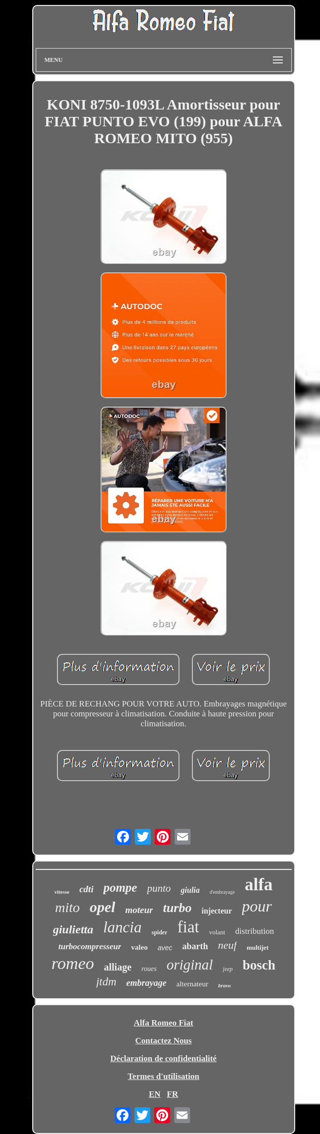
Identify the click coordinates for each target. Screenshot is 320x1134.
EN (155, 1094)
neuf (227, 945)
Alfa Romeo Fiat (163, 1022)
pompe (120, 887)
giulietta (73, 929)
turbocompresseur (90, 946)
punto (159, 888)
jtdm (106, 981)
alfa (258, 884)
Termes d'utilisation (163, 1076)
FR (172, 1094)
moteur (139, 910)
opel (103, 907)
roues (149, 968)
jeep (228, 969)
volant (217, 932)
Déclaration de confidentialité (163, 1058)
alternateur (192, 984)
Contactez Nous (163, 1040)
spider (159, 932)
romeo (73, 963)
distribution (254, 931)
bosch (259, 965)
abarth (195, 946)
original (190, 964)
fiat (188, 927)
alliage (117, 967)
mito (67, 907)
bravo (224, 985)
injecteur (216, 911)
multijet (257, 947)
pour (257, 906)
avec (165, 948)
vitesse (61, 892)
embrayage (147, 983)
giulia (190, 890)
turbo (177, 908)
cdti (86, 889)
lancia (122, 927)
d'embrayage (222, 892)
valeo (139, 947)
